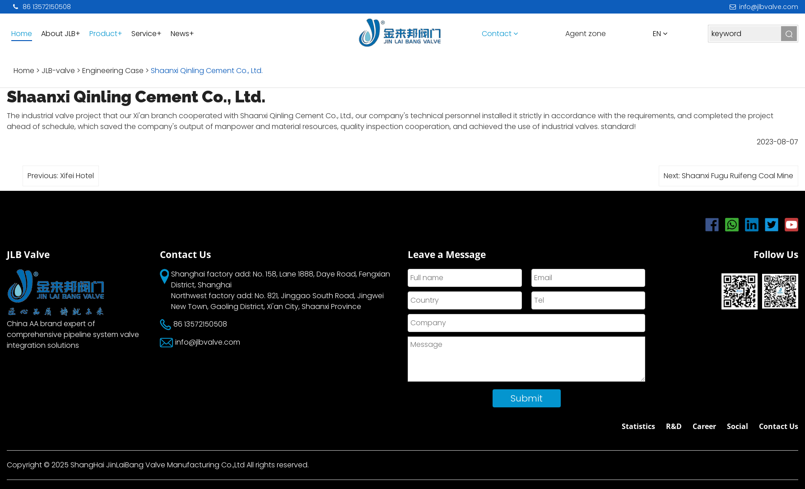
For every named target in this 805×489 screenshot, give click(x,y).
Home (24, 70)
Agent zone (585, 33)
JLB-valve (59, 70)
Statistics (638, 426)
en (660, 33)
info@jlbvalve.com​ (763, 6)
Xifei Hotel (77, 176)
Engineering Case (113, 70)
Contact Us (778, 426)
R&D (674, 426)
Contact (500, 33)
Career (704, 426)
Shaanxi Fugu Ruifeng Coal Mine (737, 176)
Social (737, 426)
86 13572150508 (41, 6)
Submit (527, 398)
